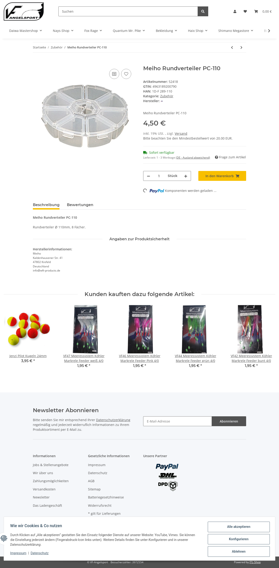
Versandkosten (44, 489)
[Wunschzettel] (245, 11)
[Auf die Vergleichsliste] (114, 74)
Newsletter (41, 497)
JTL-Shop (255, 562)
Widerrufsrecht (99, 505)
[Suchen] (128, 11)
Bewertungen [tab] (80, 205)
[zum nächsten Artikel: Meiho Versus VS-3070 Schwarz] (241, 47)
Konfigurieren (237, 540)
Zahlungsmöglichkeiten (51, 481)
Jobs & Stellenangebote (50, 465)
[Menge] (159, 176)
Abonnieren (229, 421)
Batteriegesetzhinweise (106, 497)
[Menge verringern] (148, 176)
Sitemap (94, 489)
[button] (235, 11)
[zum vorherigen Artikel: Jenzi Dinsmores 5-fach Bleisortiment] (232, 47)
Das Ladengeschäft (47, 505)
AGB (91, 481)
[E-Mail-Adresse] (177, 421)
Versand (181, 133)
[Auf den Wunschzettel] (126, 74)
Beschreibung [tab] (46, 205)
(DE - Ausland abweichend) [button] (193, 157)
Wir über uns (43, 473)
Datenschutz (97, 473)
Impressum (96, 465)
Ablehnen (237, 552)
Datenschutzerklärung (113, 420)
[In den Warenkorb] (36, 62)
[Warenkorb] (263, 11)
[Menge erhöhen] (186, 176)
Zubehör (166, 96)
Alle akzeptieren (237, 528)
